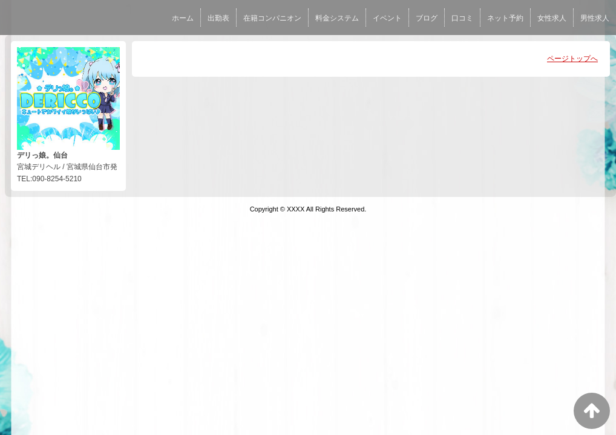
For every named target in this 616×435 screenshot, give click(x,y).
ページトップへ (572, 58)
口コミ (462, 18)
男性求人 (594, 18)
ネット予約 (505, 18)
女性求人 (551, 18)
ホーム (183, 18)
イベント (387, 18)
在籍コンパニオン (272, 18)
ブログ (426, 18)
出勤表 (218, 18)
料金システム (337, 18)
